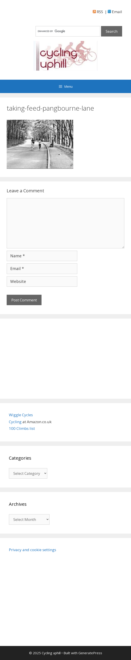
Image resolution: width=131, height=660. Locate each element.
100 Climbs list (22, 428)
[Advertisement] (65, 358)
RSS (98, 11)
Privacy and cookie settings (32, 549)
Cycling (15, 421)
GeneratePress (90, 653)
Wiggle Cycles (21, 414)
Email (115, 11)
